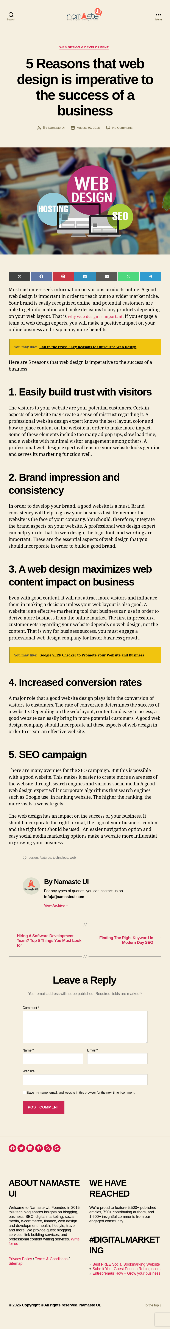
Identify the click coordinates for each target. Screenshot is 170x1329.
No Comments (123, 135)
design (34, 865)
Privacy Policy (20, 1270)
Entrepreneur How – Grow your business (126, 1285)
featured (46, 865)
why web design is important (99, 324)
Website (29, 1083)
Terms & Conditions (51, 1270)
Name (28, 1062)
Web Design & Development (85, 55)
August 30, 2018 (88, 135)
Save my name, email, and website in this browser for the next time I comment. (81, 1104)
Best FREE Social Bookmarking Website (126, 1276)
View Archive (56, 913)
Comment (31, 1019)
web (75, 865)
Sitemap (15, 1275)
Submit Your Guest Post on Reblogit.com (126, 1280)
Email (92, 1062)
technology (62, 865)
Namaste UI (55, 135)
